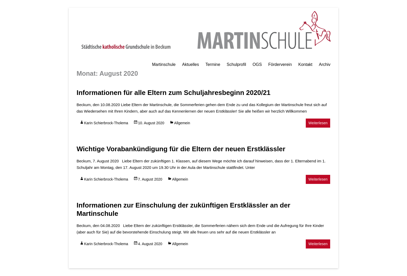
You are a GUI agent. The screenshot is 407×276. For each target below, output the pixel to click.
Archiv (324, 64)
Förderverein (280, 64)
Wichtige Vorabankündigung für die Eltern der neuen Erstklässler (181, 149)
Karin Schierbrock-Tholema (106, 123)
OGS (257, 64)
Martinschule (164, 64)
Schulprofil (236, 64)
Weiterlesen (318, 123)
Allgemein (182, 123)
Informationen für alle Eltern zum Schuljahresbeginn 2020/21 (173, 92)
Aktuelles (190, 64)
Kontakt (305, 64)
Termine (212, 64)
